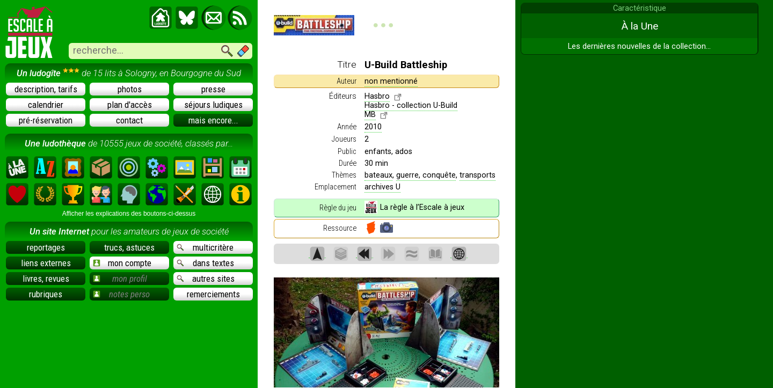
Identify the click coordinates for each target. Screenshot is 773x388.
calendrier (45, 104)
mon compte (122, 263)
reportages (46, 247)
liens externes (46, 263)
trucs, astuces (129, 247)
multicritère (205, 247)
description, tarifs (45, 89)
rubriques (45, 294)
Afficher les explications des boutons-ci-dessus (129, 213)
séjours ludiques (213, 104)
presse (213, 89)
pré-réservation (45, 120)
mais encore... (213, 120)
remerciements (213, 294)
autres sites (206, 278)
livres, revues (46, 278)
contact (129, 120)
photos (130, 89)
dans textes (205, 263)
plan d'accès (129, 104)
